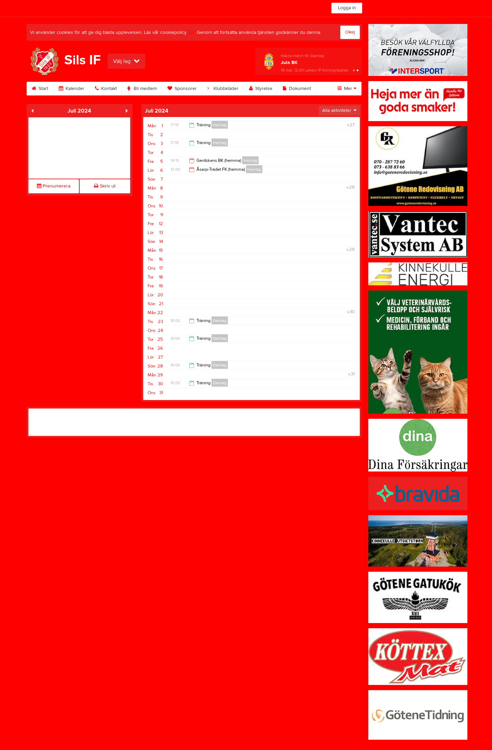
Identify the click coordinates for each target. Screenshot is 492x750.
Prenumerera (53, 186)
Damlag (220, 320)
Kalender (71, 89)
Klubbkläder (222, 89)
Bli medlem (142, 89)
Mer (347, 89)
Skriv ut (104, 186)
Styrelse (260, 89)
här (191, 32)
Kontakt (106, 89)
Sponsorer (182, 89)
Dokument (297, 89)
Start (40, 89)
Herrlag (220, 125)
